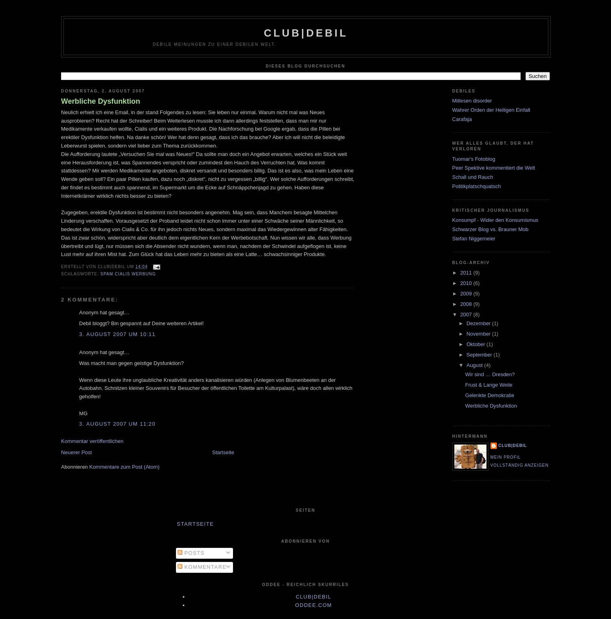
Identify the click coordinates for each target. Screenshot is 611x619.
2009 (467, 294)
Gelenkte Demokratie (489, 395)
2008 (467, 304)
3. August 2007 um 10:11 (117, 334)
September (479, 355)
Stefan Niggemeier (474, 239)
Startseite (223, 452)
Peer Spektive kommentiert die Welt (493, 168)
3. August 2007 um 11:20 (117, 424)
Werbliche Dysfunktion (100, 101)
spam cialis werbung (128, 274)
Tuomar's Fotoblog (474, 159)
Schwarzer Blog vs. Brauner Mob (490, 229)
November (479, 334)
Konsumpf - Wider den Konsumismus (495, 220)
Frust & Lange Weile (489, 385)
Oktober (476, 344)
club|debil (306, 33)
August (475, 365)
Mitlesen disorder (472, 101)
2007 (467, 315)
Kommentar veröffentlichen (92, 441)
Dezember (479, 323)
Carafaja (462, 119)
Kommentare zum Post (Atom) (124, 467)
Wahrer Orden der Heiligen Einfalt (491, 110)
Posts (191, 553)
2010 (467, 283)
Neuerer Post (76, 452)
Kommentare (202, 567)
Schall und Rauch (472, 177)
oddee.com (313, 605)
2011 (467, 273)
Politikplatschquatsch (476, 186)
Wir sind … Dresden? (490, 374)
